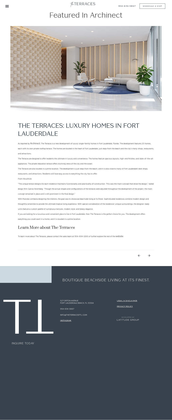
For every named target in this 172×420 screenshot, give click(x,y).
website (119, 236)
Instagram (65, 321)
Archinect (35, 143)
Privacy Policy (125, 307)
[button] (7, 6)
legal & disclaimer (127, 301)
